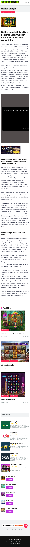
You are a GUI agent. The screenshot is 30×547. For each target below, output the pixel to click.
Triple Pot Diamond (11, 508)
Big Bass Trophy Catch (12, 484)
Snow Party (9, 500)
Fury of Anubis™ (11, 476)
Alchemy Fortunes (8, 400)
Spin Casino (13, 432)
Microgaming (5, 361)
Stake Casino (14, 453)
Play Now (10, 479)
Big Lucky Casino (15, 422)
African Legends (7, 365)
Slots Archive (10, 12)
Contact (18, 541)
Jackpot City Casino (16, 464)
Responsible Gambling (15, 543)
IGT (3, 12)
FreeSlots (19, 539)
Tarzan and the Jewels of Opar (12, 334)
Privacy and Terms (10, 541)
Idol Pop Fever (10, 492)
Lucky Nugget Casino (16, 443)
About (23, 541)
